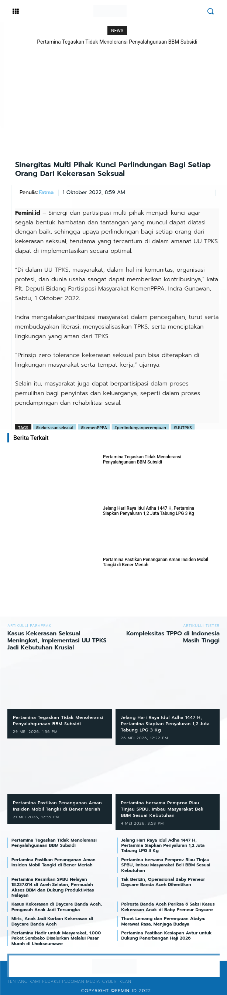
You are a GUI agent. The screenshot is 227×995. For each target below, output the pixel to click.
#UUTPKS (182, 427)
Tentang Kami (23, 981)
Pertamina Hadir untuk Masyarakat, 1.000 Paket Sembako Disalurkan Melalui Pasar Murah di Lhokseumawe (56, 938)
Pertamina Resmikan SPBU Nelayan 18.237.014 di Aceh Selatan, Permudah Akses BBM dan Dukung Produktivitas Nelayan (52, 887)
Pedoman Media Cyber (89, 981)
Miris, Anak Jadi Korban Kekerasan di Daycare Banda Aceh (52, 921)
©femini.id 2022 (131, 990)
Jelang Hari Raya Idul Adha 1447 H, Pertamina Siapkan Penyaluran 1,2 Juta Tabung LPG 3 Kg (148, 511)
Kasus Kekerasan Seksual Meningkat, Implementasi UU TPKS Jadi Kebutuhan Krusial (57, 640)
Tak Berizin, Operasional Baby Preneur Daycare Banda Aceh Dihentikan (163, 882)
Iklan (124, 981)
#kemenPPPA (94, 427)
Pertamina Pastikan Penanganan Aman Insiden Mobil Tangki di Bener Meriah (155, 562)
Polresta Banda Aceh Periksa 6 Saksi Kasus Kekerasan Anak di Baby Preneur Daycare (168, 907)
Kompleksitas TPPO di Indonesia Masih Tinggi (173, 637)
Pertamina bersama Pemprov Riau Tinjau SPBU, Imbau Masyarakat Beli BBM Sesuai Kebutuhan (162, 809)
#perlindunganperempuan (140, 427)
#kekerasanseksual (54, 427)
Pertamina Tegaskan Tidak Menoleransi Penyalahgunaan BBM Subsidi (117, 42)
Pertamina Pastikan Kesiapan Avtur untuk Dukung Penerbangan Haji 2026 (166, 935)
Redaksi (51, 981)
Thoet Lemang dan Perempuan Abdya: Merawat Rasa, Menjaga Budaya (163, 921)
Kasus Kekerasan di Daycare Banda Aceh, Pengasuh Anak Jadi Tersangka (56, 907)
